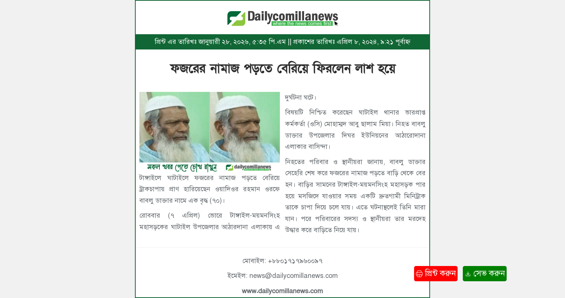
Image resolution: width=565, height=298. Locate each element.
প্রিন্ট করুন (436, 273)
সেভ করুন (485, 273)
